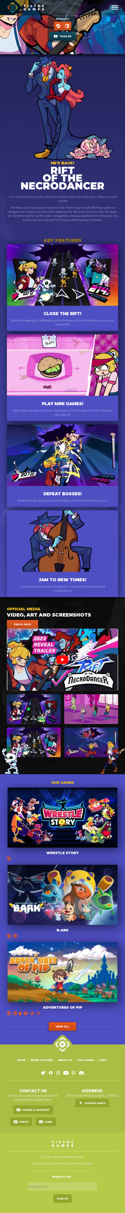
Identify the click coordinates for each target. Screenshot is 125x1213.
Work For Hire (41, 1060)
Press (24, 1121)
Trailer (65, 36)
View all (62, 1026)
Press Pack (22, 624)
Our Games (85, 1060)
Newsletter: (61, 1176)
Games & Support (36, 1109)
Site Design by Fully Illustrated (50, 1163)
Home (21, 1060)
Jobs (102, 1060)
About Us (65, 1060)
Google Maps (94, 1103)
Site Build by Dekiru (81, 1163)
